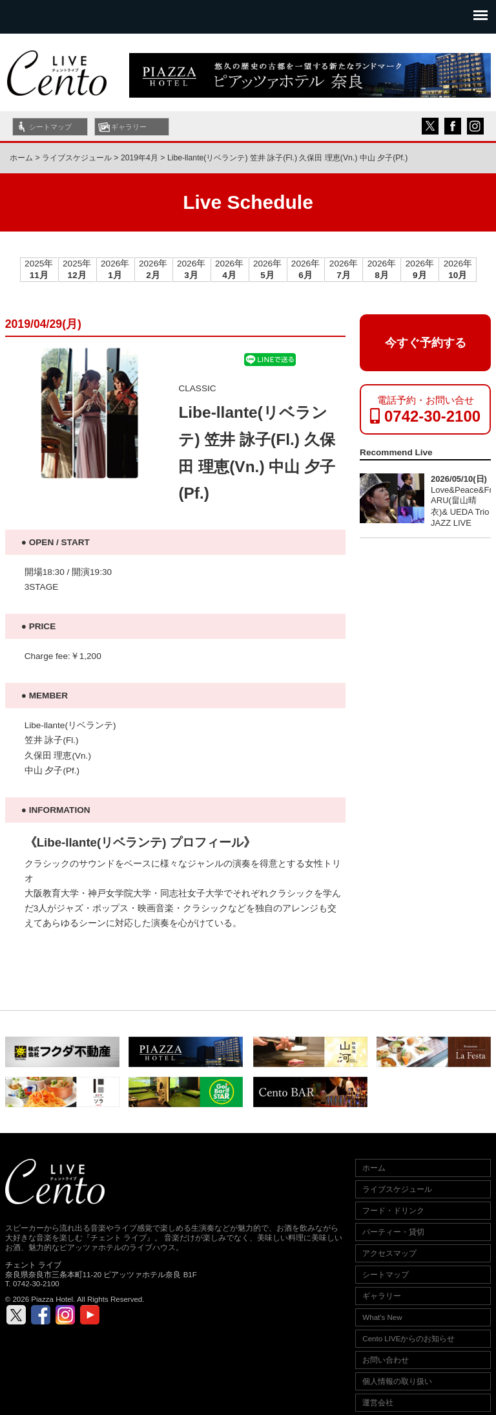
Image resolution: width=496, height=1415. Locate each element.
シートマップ (50, 127)
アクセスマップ (389, 1253)
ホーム (21, 157)
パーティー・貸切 (393, 1232)
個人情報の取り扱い (397, 1381)
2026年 (115, 269)
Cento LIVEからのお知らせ (408, 1339)
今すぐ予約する (425, 342)
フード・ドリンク (393, 1211)
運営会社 (377, 1403)
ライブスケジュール (397, 1189)
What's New (382, 1317)
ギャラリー (129, 127)
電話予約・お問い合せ (425, 409)
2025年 (39, 269)
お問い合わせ (385, 1360)
